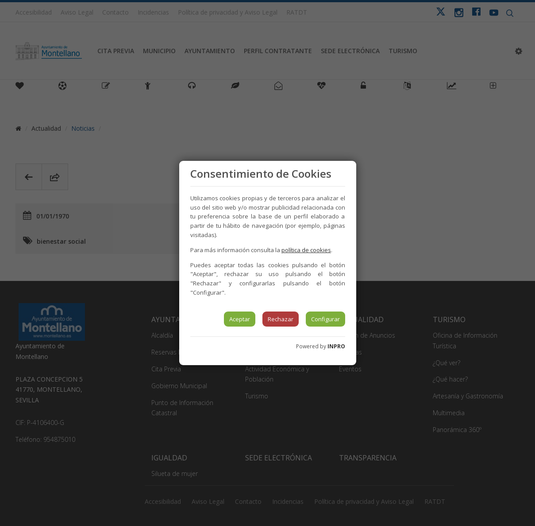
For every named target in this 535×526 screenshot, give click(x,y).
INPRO (336, 346)
